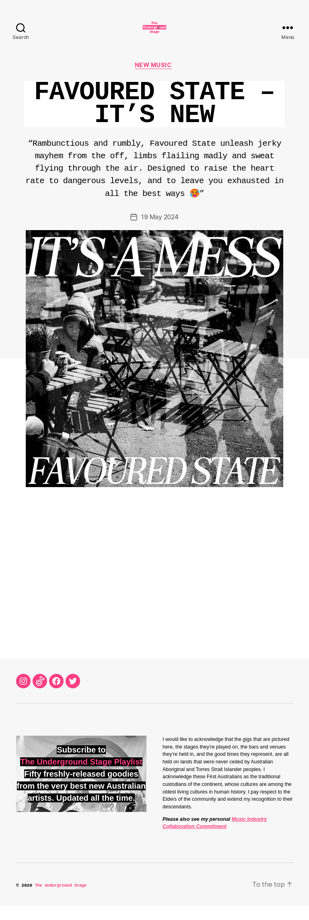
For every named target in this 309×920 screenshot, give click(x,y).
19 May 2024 (159, 230)
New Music (155, 78)
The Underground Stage (63, 899)
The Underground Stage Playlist (81, 775)
